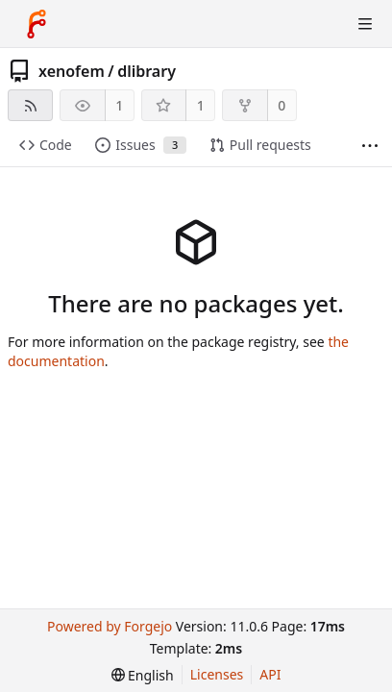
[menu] (142, 675)
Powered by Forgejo (109, 626)
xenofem (71, 71)
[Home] (36, 24)
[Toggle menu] (365, 24)
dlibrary (146, 71)
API (270, 674)
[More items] (369, 145)
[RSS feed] (30, 105)
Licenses (217, 674)
